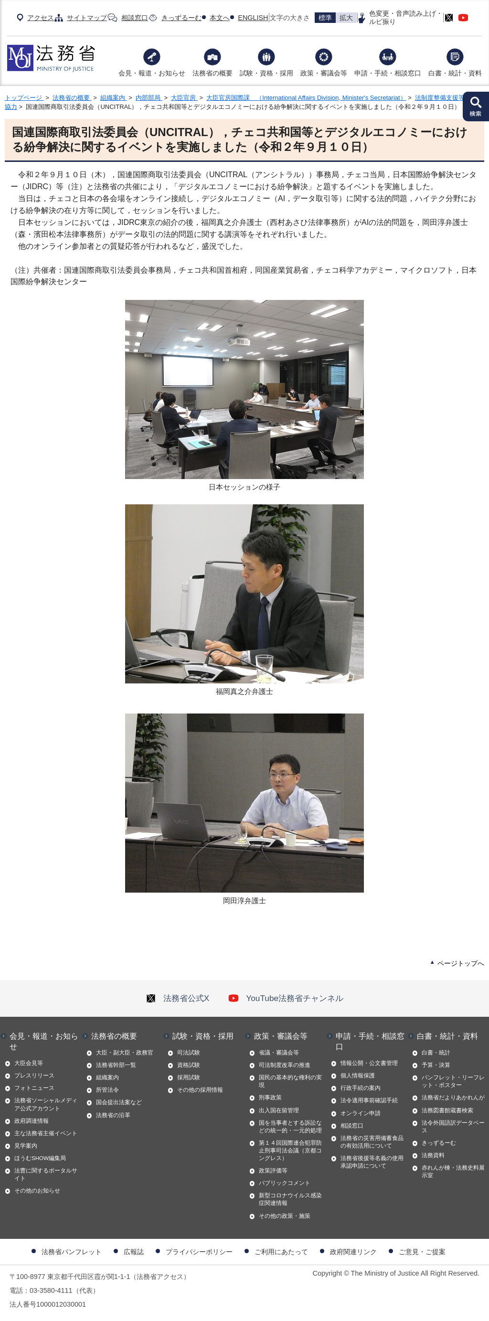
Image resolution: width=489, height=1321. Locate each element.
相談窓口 (134, 17)
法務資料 (433, 1155)
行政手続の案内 (360, 1088)
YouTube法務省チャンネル (285, 998)
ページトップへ (460, 963)
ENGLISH (253, 17)
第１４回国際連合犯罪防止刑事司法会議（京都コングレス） (290, 1150)
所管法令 (107, 1090)
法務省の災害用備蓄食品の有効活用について (372, 1142)
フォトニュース (34, 1088)
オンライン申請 (360, 1113)
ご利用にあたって (281, 1252)
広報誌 (134, 1252)
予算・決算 (436, 1065)
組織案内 (113, 97)
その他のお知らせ (37, 1190)
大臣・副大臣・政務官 (124, 1052)
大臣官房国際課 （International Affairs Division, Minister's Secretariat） (306, 97)
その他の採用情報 (200, 1090)
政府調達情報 (31, 1121)
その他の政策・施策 (284, 1216)
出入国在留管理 (279, 1110)
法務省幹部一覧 (116, 1065)
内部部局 (149, 97)
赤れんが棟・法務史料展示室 (453, 1171)
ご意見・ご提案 (422, 1252)
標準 (325, 17)
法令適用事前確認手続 (369, 1100)
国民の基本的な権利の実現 (290, 1081)
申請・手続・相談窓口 (387, 73)
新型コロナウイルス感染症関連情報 (290, 1199)
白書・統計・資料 (455, 73)
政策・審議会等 (323, 73)
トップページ (24, 97)
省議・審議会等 (279, 1052)
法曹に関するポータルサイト (45, 1174)
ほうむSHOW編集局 (40, 1158)
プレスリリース (34, 1075)
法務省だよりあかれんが (453, 1097)
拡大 (346, 17)
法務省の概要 (212, 73)
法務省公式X (178, 998)
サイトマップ (87, 17)
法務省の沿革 (113, 1115)
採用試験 (188, 1077)
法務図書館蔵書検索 (447, 1110)
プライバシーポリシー (199, 1252)
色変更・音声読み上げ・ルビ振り (406, 17)
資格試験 (188, 1065)
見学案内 (25, 1146)
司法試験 (188, 1052)
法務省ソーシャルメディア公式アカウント (45, 1104)
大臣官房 (184, 97)
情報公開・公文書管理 (369, 1063)
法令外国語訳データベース (453, 1126)
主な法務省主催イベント (45, 1133)
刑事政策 (270, 1097)
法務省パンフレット (72, 1252)
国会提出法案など (119, 1102)
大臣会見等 (28, 1063)
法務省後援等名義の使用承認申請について (372, 1162)
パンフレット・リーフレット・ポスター (453, 1081)
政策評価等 (273, 1170)
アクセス (40, 17)
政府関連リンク (353, 1252)
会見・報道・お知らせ (151, 73)
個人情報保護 (357, 1075)
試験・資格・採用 (266, 73)
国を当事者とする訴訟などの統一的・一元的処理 (290, 1126)
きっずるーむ (181, 17)
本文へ (220, 17)
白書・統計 (436, 1052)
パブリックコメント (284, 1183)
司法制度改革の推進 (284, 1065)
